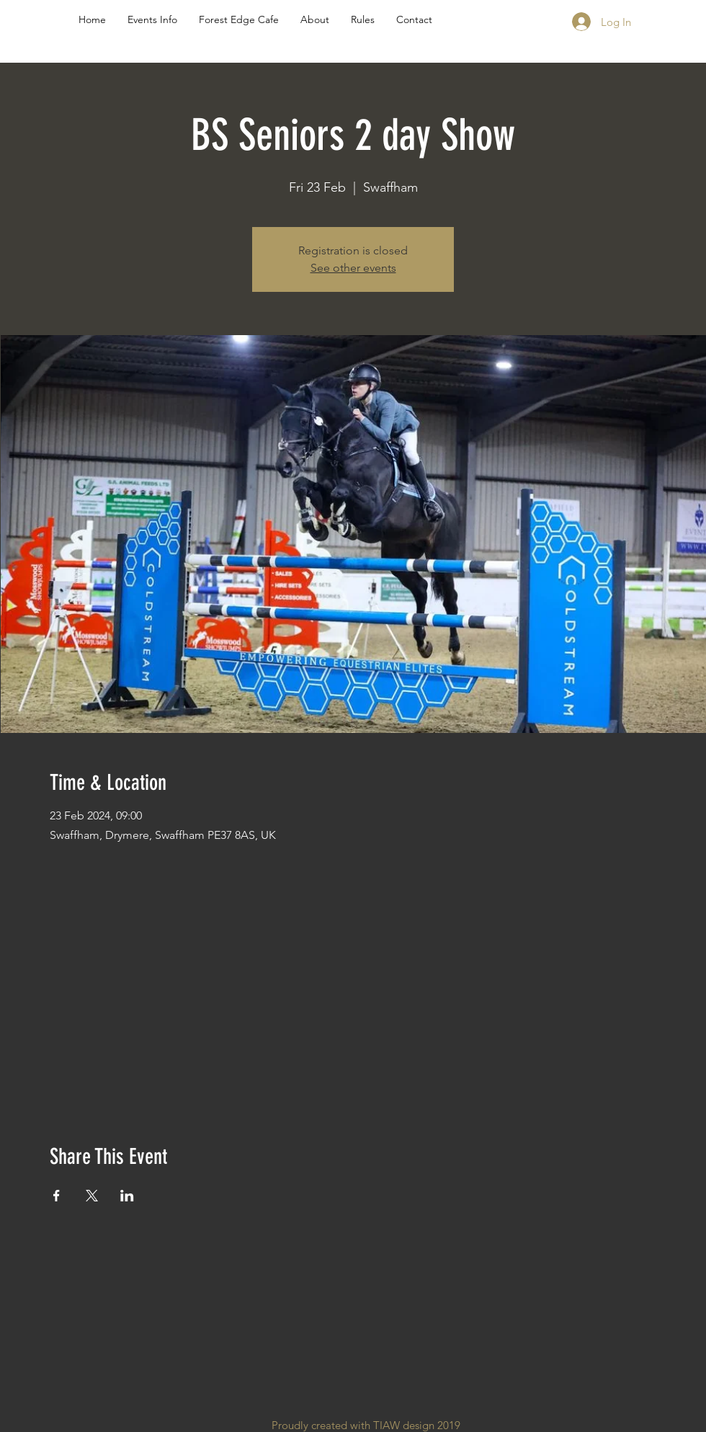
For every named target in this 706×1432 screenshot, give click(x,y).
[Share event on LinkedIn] (127, 1195)
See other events (353, 268)
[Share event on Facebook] (56, 1195)
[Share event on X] (92, 1195)
